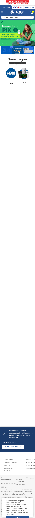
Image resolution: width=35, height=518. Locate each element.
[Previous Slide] (2, 33)
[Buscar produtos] (31, 17)
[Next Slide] (33, 33)
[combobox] (17, 17)
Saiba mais (10, 514)
